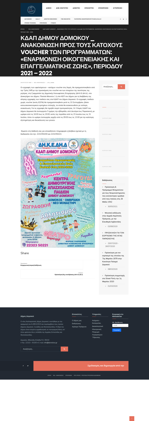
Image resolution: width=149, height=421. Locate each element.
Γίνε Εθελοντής (65, 17)
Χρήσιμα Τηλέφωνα (30, 21)
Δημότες (76, 8)
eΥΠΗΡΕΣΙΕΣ (117, 8)
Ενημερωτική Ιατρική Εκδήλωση (31, 264)
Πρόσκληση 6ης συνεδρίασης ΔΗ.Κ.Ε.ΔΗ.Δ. (85, 265)
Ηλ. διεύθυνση (117, 364)
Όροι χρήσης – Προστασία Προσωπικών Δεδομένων (87, 417)
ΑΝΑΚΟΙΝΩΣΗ (109, 114)
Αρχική (23, 29)
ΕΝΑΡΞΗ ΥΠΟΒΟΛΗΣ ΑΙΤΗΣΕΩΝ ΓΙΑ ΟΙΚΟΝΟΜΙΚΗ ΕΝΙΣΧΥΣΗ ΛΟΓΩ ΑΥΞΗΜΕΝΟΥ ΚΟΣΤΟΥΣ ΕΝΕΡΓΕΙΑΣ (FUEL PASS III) (113, 196)
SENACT (38, 17)
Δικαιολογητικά (97, 368)
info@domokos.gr (50, 384)
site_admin (50, 82)
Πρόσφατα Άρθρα (109, 103)
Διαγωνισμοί (28, 17)
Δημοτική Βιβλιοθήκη (50, 17)
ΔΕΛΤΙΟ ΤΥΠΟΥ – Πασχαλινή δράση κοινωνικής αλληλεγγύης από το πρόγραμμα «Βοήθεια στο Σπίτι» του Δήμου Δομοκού (113, 138)
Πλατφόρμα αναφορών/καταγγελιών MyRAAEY (87, 17)
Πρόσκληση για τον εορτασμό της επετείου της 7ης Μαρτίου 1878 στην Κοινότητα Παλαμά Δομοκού (113, 300)
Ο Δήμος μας (77, 362)
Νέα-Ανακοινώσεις (33, 29)
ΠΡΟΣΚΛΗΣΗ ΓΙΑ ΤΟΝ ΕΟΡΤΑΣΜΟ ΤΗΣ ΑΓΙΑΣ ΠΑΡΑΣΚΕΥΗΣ (113, 277)
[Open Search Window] (124, 17)
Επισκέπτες (89, 8)
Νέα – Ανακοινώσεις (58, 417)
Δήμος (48, 8)
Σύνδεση (53, 21)
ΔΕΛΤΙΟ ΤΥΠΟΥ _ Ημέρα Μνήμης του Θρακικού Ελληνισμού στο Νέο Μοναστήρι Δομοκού (113, 167)
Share (25, 253)
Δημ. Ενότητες (62, 8)
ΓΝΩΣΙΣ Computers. (113, 407)
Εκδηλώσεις (76, 365)
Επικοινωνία (43, 21)
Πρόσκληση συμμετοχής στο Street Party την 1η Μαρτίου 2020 (113, 320)
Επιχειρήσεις (103, 8)
